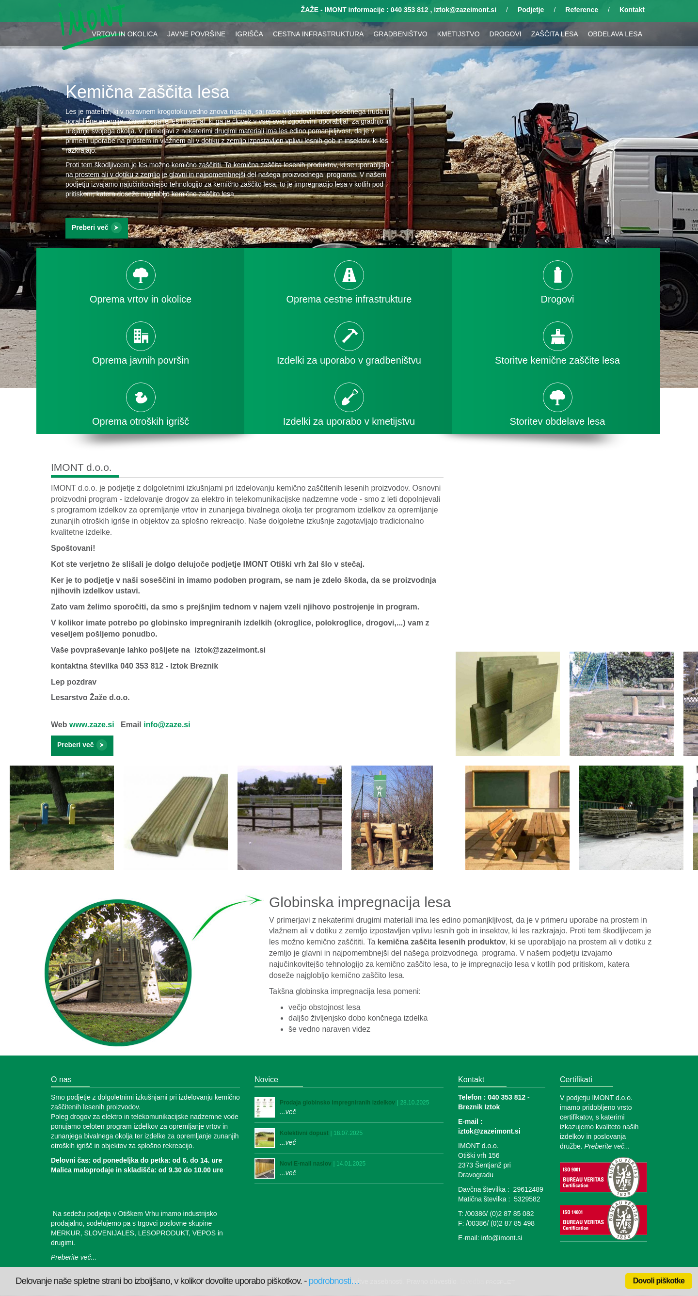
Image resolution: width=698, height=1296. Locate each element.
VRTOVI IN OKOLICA (125, 34)
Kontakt (632, 10)
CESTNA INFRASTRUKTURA (318, 34)
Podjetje (531, 10)
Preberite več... (73, 1257)
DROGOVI (506, 34)
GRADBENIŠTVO (400, 34)
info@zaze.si (166, 724)
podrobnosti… (334, 1281)
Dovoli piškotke (658, 1281)
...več (288, 1112)
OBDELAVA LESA (615, 34)
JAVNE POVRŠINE (196, 34)
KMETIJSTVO (458, 34)
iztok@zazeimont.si (465, 10)
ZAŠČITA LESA (554, 34)
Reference (581, 10)
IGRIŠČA (249, 34)
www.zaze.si (91, 724)
